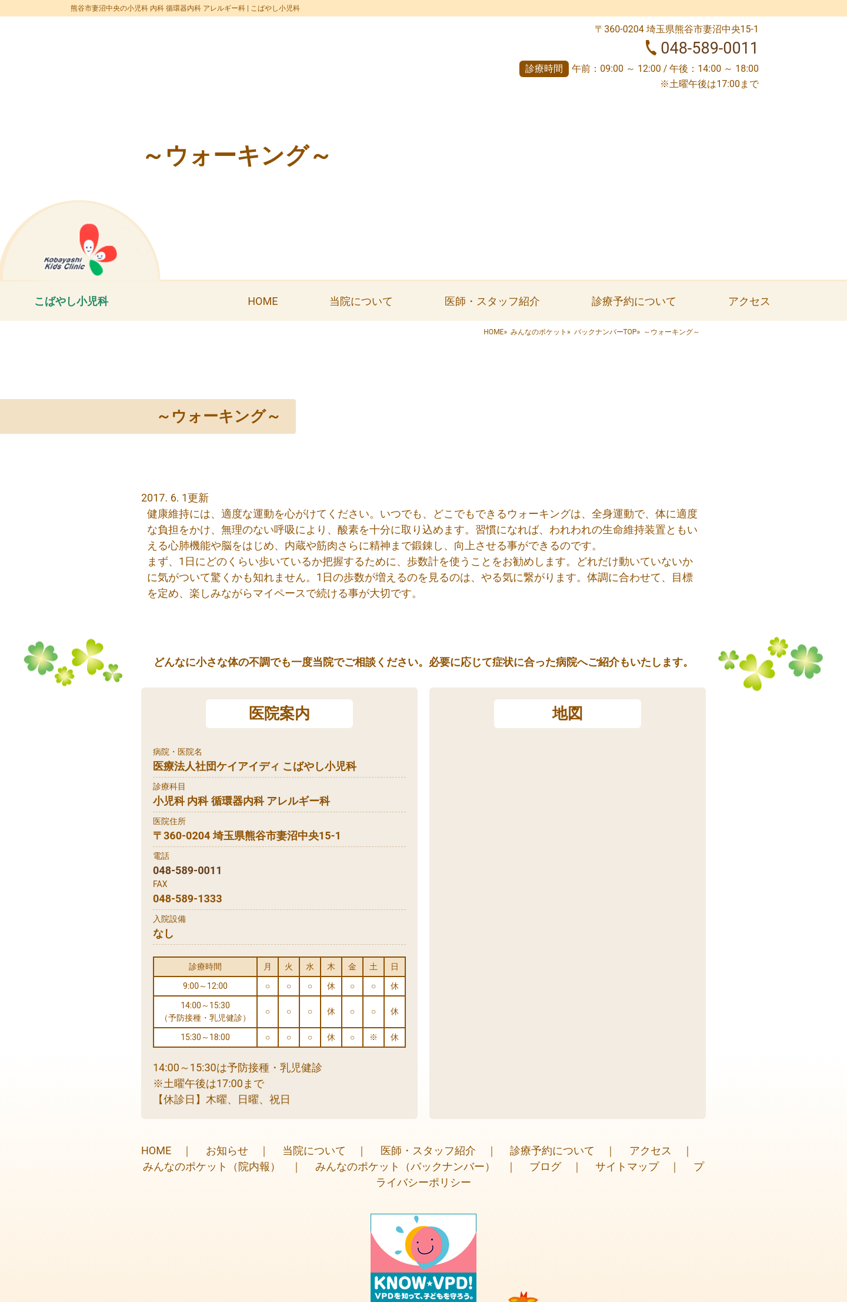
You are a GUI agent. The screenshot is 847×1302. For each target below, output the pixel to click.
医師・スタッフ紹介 (492, 301)
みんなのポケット (539, 332)
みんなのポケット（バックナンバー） (405, 1166)
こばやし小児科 (71, 301)
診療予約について (634, 301)
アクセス (749, 301)
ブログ (545, 1166)
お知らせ (227, 1150)
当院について (361, 301)
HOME (263, 301)
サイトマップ (627, 1166)
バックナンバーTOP (605, 332)
